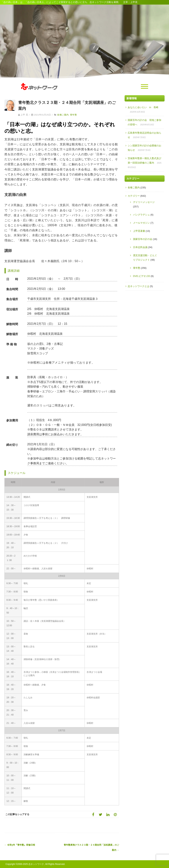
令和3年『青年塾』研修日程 (19, 845)
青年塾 (73, 115)
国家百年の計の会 (142, 239)
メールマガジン (141, 222)
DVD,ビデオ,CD (141, 276)
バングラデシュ (141, 214)
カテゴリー (134, 195)
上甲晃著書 (139, 231)
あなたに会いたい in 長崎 (143, 107)
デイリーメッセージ (144, 202)
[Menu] (144, 86)
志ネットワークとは (138, 286)
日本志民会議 (140, 247)
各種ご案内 (63, 115)
